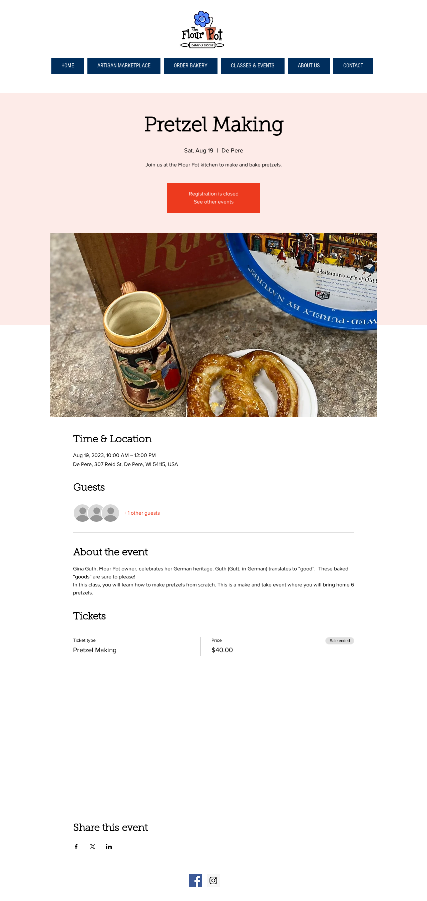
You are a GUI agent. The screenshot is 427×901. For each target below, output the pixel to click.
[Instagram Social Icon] (213, 880)
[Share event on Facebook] (76, 846)
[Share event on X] (92, 846)
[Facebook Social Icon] (195, 880)
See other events (214, 201)
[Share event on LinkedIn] (109, 846)
